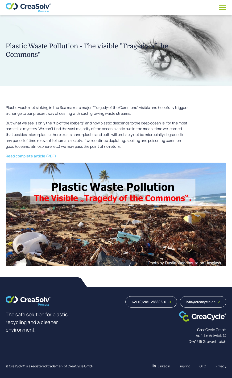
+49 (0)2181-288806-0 (151, 302)
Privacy (220, 366)
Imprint (184, 366)
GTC (202, 366)
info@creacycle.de (203, 302)
